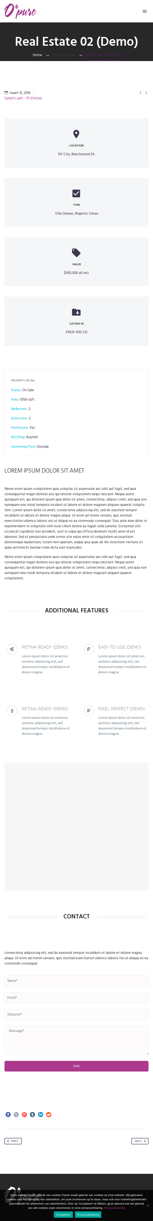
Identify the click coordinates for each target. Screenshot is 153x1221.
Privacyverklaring (114, 1207)
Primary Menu (145, 11)
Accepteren (63, 1214)
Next (141, 1141)
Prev (12, 1141)
